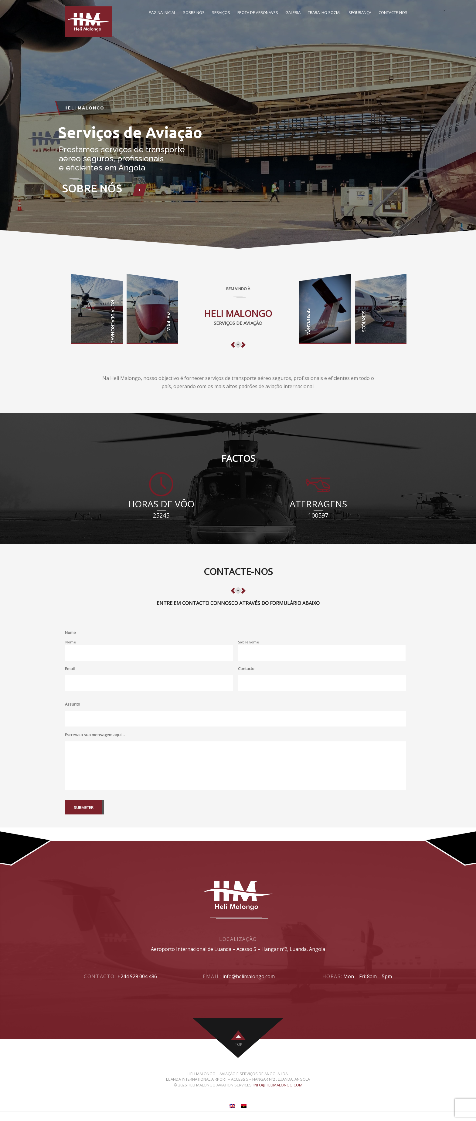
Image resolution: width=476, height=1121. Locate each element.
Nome (70, 632)
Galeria (293, 12)
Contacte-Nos (393, 12)
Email (70, 668)
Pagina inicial (162, 12)
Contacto (246, 668)
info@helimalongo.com (249, 976)
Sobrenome (248, 642)
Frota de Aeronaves (257, 12)
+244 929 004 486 (137, 976)
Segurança (359, 12)
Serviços (221, 12)
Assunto (72, 704)
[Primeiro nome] (149, 653)
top (238, 1044)
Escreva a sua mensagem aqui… (95, 734)
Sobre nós (194, 12)
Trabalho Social (324, 12)
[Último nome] (322, 653)
